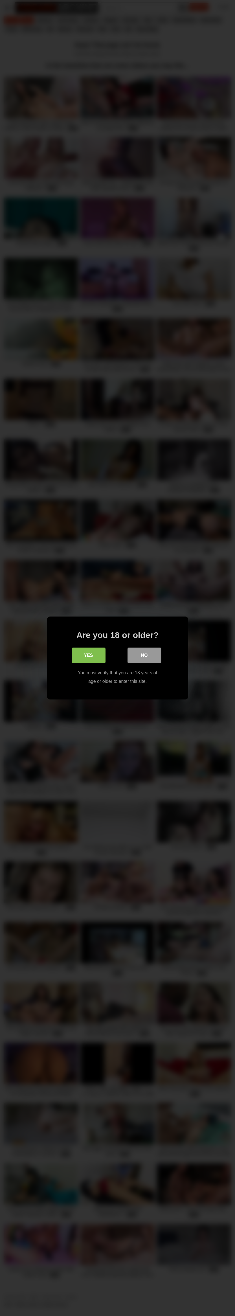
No (144, 655)
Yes (88, 655)
